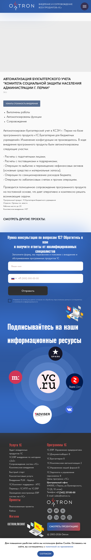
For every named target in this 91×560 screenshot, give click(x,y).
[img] (48, 381)
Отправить (28, 290)
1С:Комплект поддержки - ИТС (24, 484)
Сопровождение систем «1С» (24, 464)
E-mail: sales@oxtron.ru (58, 495)
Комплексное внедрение (21, 467)
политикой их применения (59, 546)
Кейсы (12, 510)
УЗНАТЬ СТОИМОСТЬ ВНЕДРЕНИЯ (22, 103)
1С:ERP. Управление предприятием (64, 450)
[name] (45, 266)
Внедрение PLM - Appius (21, 480)
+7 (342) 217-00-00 (65, 492)
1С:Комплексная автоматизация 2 (64, 463)
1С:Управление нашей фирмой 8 (63, 467)
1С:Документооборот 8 (58, 454)
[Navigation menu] (84, 6)
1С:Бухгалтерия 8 (56, 458)
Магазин (14, 516)
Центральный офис (57, 482)
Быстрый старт (17, 472)
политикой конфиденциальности (26, 302)
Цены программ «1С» (58, 478)
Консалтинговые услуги (21, 476)
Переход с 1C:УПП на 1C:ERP (24, 488)
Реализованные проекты (21, 506)
